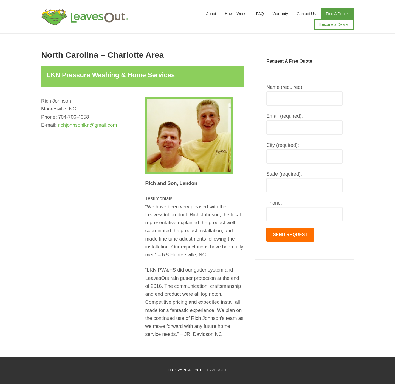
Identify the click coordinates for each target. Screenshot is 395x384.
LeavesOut (85, 19)
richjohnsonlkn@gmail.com (87, 125)
